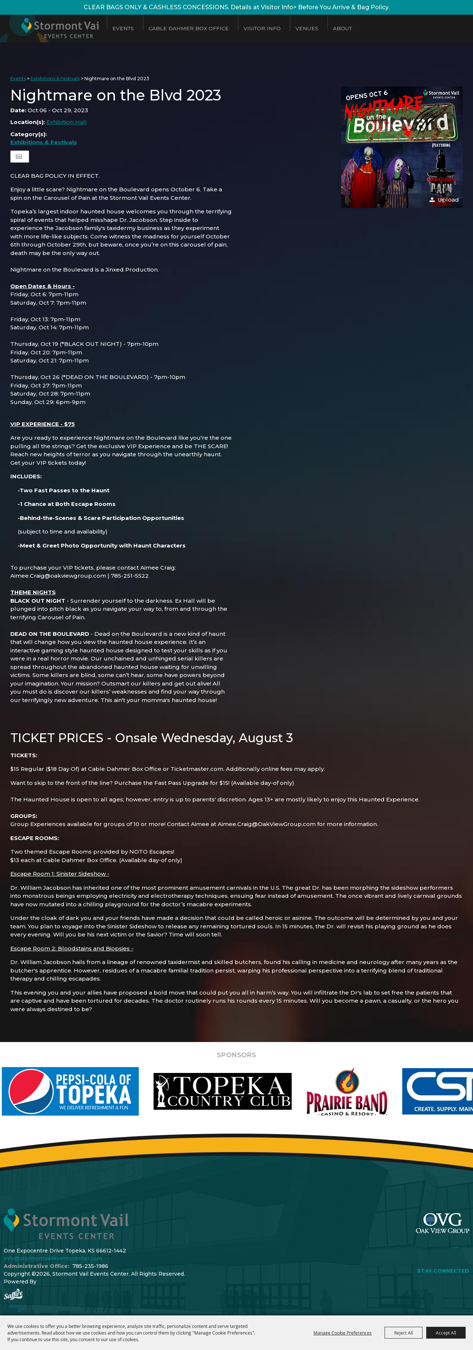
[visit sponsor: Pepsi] (89, 1091)
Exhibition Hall (66, 121)
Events (129, 28)
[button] (402, 147)
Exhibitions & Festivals (55, 78)
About (348, 28)
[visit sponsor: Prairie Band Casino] (366, 1091)
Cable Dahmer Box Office (194, 28)
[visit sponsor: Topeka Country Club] (242, 1091)
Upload (448, 199)
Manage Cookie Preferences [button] (342, 1333)
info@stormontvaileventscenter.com (53, 1258)
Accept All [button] (446, 1333)
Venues (312, 28)
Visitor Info (268, 28)
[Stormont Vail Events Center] (52, 28)
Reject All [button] (403, 1333)
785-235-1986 (90, 1266)
